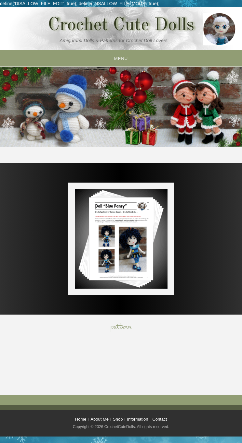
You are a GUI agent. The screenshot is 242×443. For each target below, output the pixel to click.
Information (137, 419)
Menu (121, 58)
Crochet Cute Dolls (121, 25)
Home (81, 419)
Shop (118, 419)
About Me (99, 419)
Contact (159, 419)
